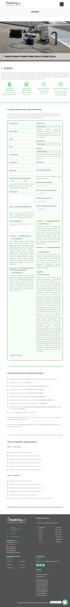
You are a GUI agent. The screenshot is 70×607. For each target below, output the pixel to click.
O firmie (9, 561)
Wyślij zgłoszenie (16, 355)
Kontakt (23, 567)
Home (7, 18)
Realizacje (10, 567)
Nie (26, 181)
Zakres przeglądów (43, 88)
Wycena (9, 564)
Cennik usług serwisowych (26, 89)
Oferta (23, 561)
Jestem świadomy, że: (17, 238)
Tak (13, 181)
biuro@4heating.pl (14, 536)
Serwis (23, 564)
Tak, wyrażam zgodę (43, 274)
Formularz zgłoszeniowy (9, 89)
